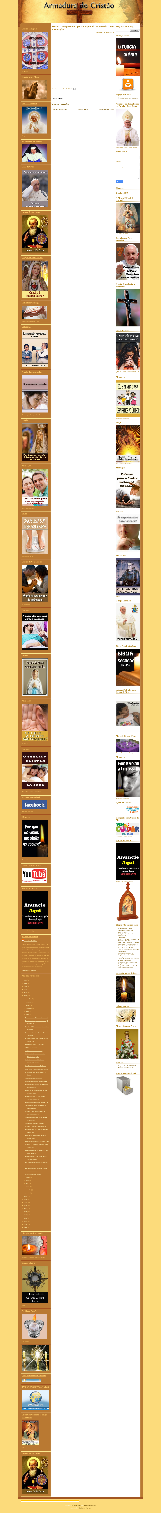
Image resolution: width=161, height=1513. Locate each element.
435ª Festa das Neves (31, 1047)
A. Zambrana (76, 1505)
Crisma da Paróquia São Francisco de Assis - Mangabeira (128, 959)
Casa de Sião (122, 937)
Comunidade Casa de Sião (125, 930)
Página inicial (83, 109)
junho (27, 1177)
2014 (25, 1212)
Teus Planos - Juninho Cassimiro (34, 1123)
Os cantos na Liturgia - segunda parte (36, 1081)
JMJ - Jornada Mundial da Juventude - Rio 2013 (128, 939)
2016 (25, 1205)
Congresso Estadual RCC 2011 (127, 1066)
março (28, 1186)
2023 (25, 986)
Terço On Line (122, 932)
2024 (25, 983)
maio (27, 1180)
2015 (25, 1208)
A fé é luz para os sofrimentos (33, 1051)
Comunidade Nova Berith (125, 948)
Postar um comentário (60, 104)
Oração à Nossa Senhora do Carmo (35, 1066)
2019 (25, 1196)
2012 (25, 1218)
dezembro (29, 999)
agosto (28, 1011)
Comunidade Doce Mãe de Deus (127, 946)
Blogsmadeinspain (90, 1505)
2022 (25, 989)
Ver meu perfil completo (29, 970)
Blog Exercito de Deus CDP (126, 955)
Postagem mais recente (59, 109)
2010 (25, 1224)
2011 (25, 1221)
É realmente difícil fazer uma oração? (128, 98)
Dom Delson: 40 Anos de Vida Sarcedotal (37, 1141)
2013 (25, 1215)
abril (27, 1183)
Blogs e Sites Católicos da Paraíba (128, 965)
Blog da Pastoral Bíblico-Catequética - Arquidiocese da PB (128, 943)
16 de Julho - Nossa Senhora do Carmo (36, 1069)
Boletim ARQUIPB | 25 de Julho (34, 1044)
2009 (25, 1227)
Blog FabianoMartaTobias (125, 967)
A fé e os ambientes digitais (33, 1174)
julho (27, 1014)
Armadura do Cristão (30, 941)
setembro (28, 1008)
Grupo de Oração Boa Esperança (127, 962)
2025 (25, 980)
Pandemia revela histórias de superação (36, 1017)
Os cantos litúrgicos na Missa (33, 1078)
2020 (25, 995)
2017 (25, 1202)
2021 (25, 992)
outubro (28, 1005)
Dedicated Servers (85, 1508)
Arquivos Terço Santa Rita (126, 1067)
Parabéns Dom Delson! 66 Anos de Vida (36, 1102)
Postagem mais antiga (106, 109)
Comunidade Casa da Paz (125, 953)
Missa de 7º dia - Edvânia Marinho (35, 1126)
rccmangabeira (122, 957)
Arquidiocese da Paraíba (125, 928)
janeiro (28, 1193)
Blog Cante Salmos (123, 964)
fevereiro (28, 1190)
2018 (25, 1199)
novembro (29, 1002)
